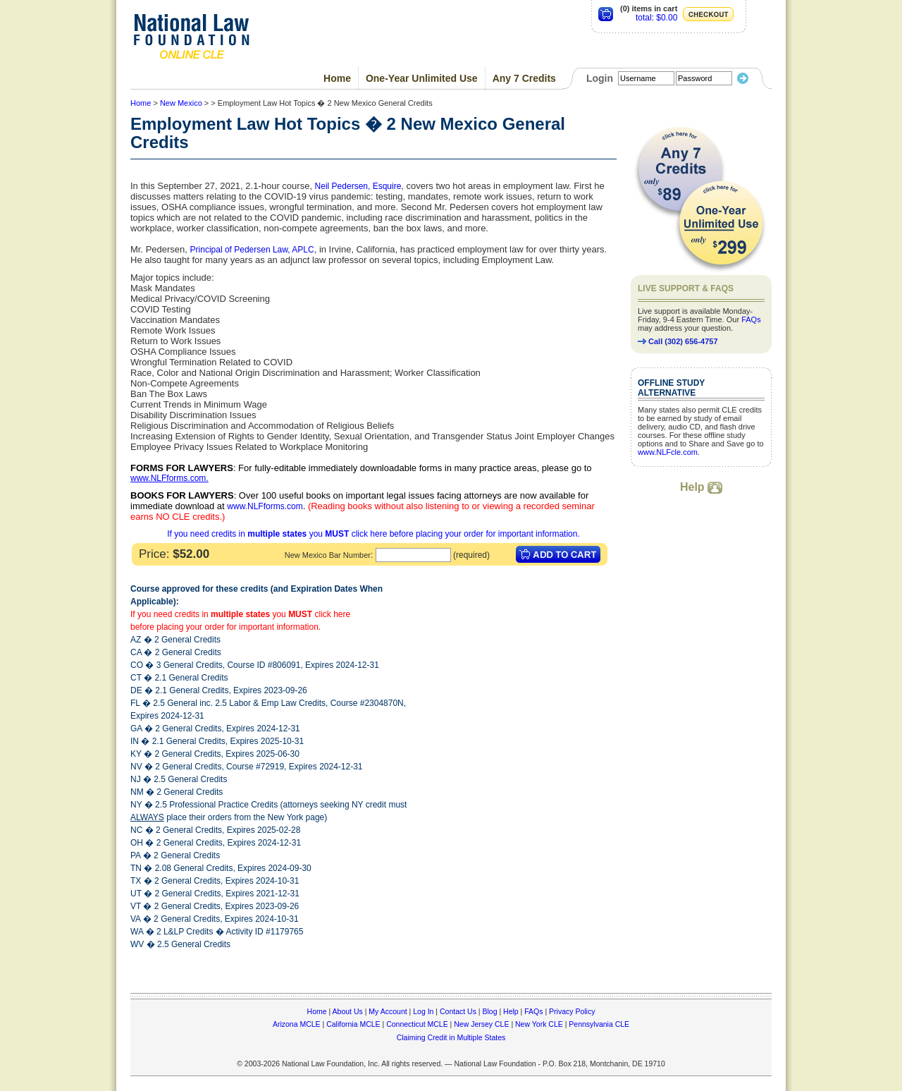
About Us (348, 1011)
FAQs (751, 319)
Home (337, 78)
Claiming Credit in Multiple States (451, 1037)
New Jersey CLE (481, 1024)
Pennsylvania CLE (599, 1024)
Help (701, 487)
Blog (489, 1011)
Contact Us (458, 1011)
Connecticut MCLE (417, 1024)
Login (599, 78)
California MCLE (353, 1024)
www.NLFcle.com (668, 452)
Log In (423, 1011)
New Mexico (181, 103)
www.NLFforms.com (168, 478)
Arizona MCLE (297, 1024)
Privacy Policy (572, 1011)
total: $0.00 (656, 18)
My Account (388, 1011)
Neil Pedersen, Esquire (358, 186)
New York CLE (539, 1024)
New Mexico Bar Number (328, 555)
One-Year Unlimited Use (422, 78)
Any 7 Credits (524, 78)
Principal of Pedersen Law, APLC (252, 250)
